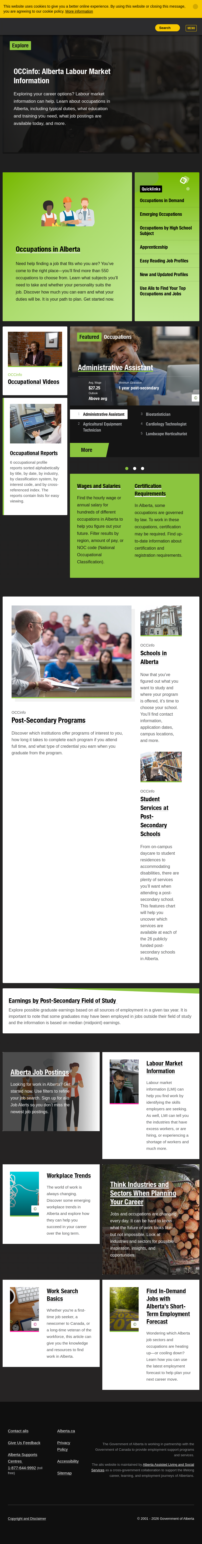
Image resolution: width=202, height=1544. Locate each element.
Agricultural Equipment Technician (102, 427)
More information (79, 11)
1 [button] (127, 468)
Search (164, 28)
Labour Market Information (165, 1067)
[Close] (195, 6)
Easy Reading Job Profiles (164, 260)
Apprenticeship (154, 247)
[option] (134, 391)
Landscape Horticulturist (166, 433)
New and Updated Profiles (164, 274)
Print (147, 27)
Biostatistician (158, 414)
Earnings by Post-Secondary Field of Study (63, 1000)
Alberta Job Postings (40, 1072)
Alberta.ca (66, 1431)
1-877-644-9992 (22, 1467)
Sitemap (64, 1473)
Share (111, 27)
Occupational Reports (34, 453)
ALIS (43, 26)
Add (123, 27)
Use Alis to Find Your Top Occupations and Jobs (163, 290)
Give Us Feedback (24, 1442)
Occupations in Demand (162, 200)
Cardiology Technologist (166, 424)
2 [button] (135, 468)
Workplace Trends (69, 1175)
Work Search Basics (62, 1294)
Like (135, 27)
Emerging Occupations (161, 214)
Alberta (18, 26)
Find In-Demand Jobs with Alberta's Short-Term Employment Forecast (168, 1306)
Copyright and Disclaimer (27, 1519)
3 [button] (143, 468)
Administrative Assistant (103, 414)
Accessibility (68, 1461)
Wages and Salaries (98, 486)
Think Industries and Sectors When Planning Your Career (143, 1193)
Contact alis (18, 1431)
